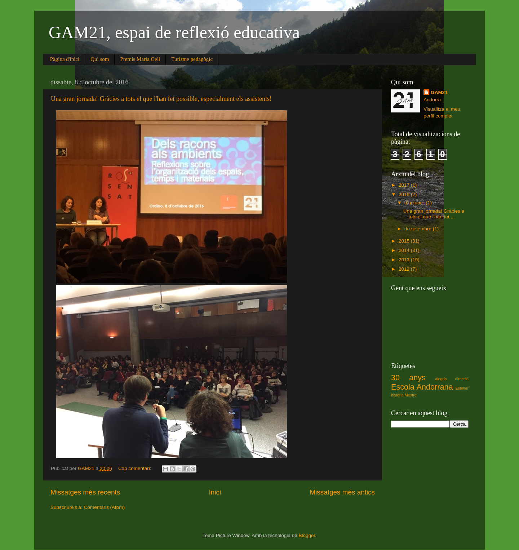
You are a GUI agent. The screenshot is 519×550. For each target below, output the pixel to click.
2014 (405, 250)
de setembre (418, 228)
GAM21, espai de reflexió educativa (174, 32)
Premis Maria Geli (140, 59)
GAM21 (439, 92)
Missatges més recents (85, 492)
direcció (462, 379)
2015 (405, 241)
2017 (405, 185)
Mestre (411, 395)
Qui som (99, 59)
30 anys (408, 377)
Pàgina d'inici (64, 59)
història (397, 395)
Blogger (306, 535)
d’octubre (415, 202)
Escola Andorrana (422, 386)
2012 (405, 269)
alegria (441, 379)
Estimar (462, 388)
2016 (405, 194)
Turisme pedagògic (192, 59)
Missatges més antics (342, 492)
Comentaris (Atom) (104, 507)
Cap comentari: (135, 468)
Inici (215, 492)
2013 (405, 259)
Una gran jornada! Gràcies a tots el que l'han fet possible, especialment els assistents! (161, 98)
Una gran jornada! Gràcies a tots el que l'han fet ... (434, 213)
